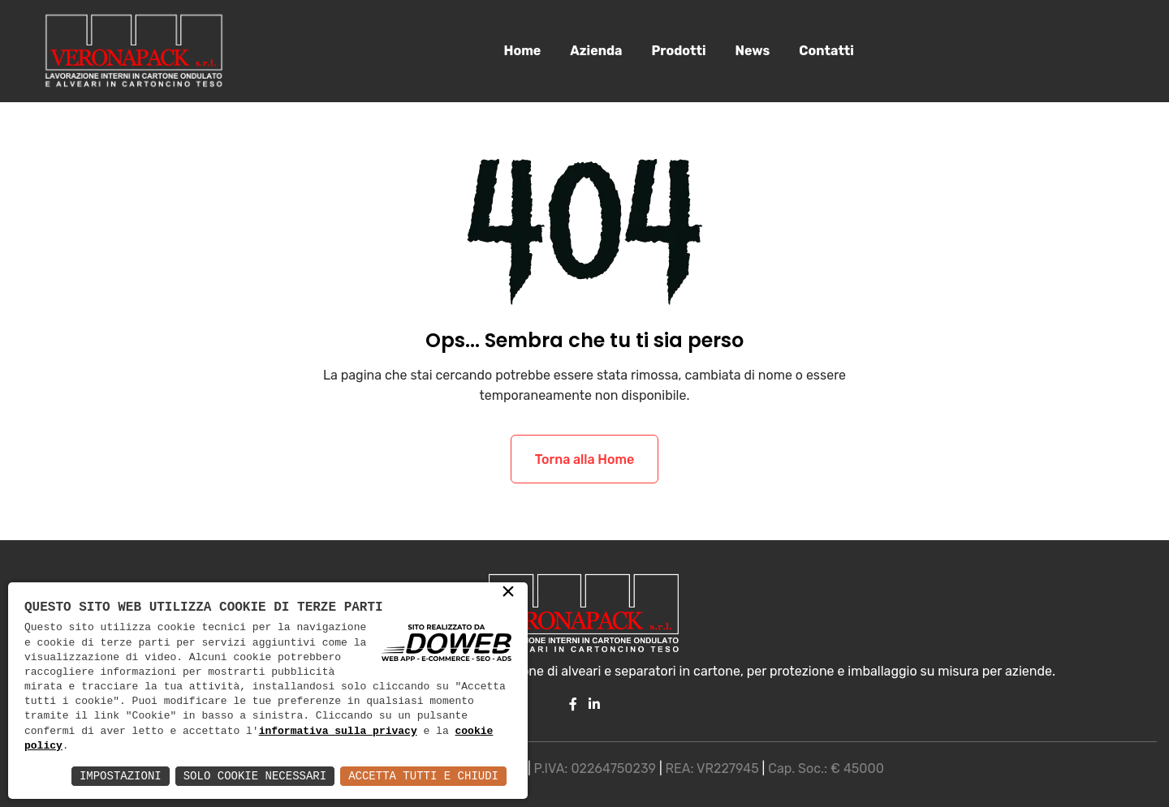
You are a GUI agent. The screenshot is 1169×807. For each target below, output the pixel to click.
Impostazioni (121, 775)
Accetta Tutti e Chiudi (423, 775)
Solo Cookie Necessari (254, 775)
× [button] (508, 592)
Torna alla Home (584, 460)
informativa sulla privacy (338, 731)
